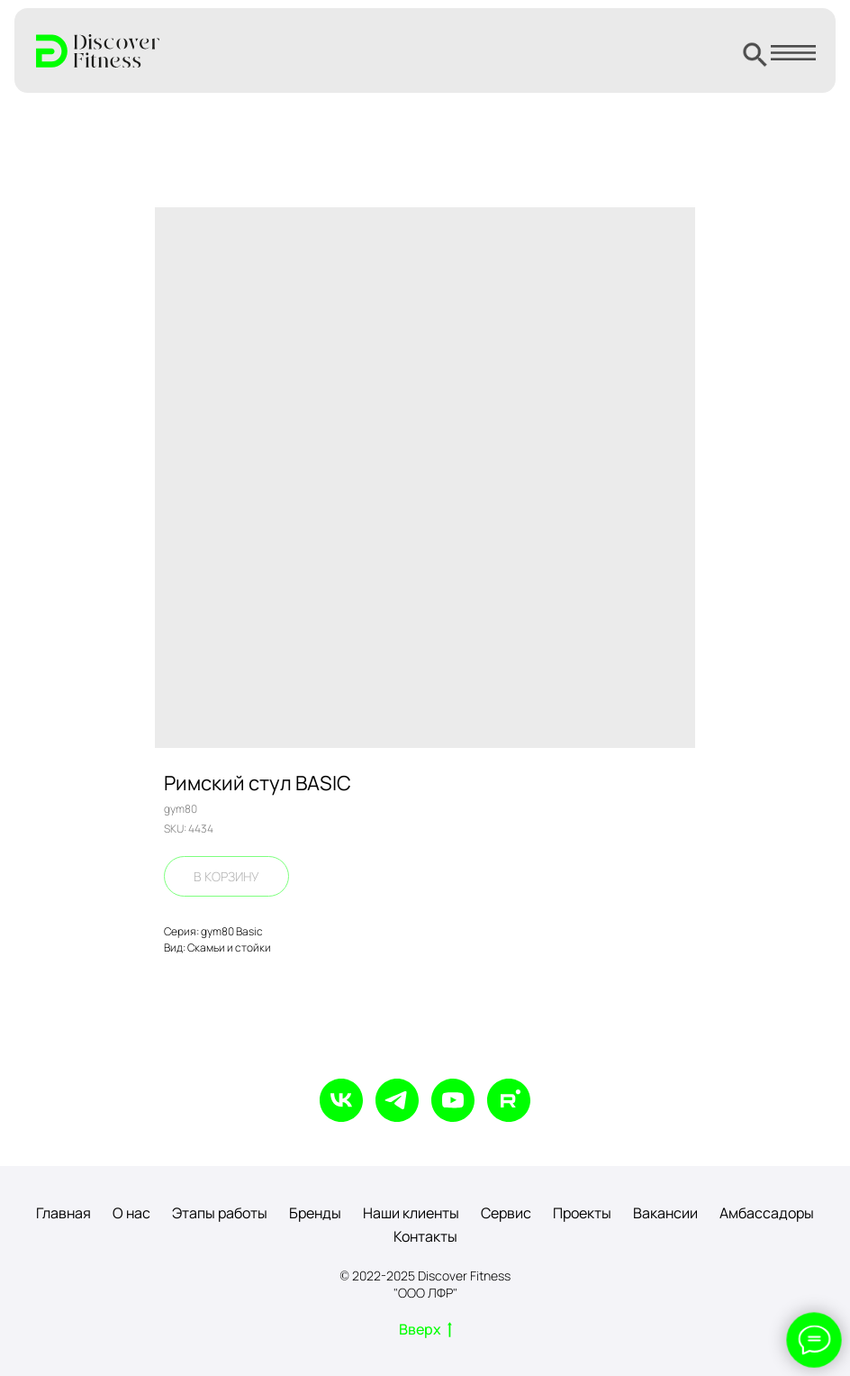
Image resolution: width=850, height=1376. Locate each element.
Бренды (315, 1213)
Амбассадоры (766, 1213)
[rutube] (508, 1100)
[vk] (341, 1100)
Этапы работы (219, 1213)
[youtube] (453, 1100)
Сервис (506, 1213)
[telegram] (397, 1100)
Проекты (582, 1213)
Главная (63, 1213)
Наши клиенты (411, 1213)
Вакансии (665, 1213)
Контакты (425, 1236)
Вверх (425, 1330)
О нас (131, 1213)
